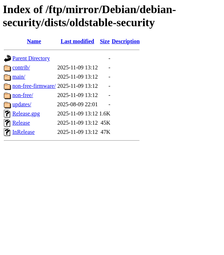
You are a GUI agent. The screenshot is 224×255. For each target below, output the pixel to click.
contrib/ (21, 67)
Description (126, 41)
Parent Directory (31, 58)
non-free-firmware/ (34, 86)
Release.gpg (26, 113)
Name (34, 41)
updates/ (21, 104)
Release (21, 123)
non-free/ (22, 95)
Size (105, 41)
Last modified (77, 41)
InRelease (23, 132)
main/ (18, 77)
